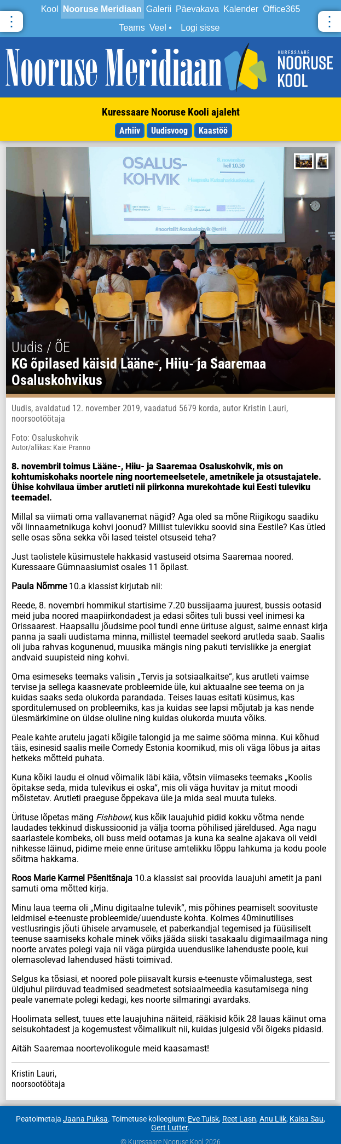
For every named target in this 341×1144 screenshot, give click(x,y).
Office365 (281, 9)
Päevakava (197, 9)
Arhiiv (129, 130)
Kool (50, 9)
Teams (132, 27)
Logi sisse (200, 27)
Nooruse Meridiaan (102, 9)
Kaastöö (213, 130)
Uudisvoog (169, 130)
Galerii (158, 9)
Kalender (240, 9)
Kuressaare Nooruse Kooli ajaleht (171, 112)
